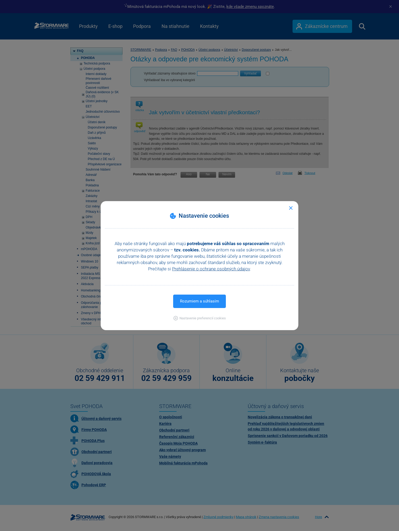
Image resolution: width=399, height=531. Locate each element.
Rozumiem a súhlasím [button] (199, 301)
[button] (199, 318)
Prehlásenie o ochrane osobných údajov (211, 268)
